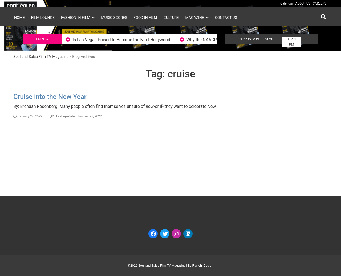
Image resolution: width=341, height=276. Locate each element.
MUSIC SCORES (114, 17)
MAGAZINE (194, 17)
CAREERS (319, 3)
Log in (17, 3)
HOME (19, 17)
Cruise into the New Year (50, 97)
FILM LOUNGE (43, 17)
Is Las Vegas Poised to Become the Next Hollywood (125, 39)
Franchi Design (202, 265)
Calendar (286, 3)
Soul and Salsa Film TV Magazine (40, 56)
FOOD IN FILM (145, 17)
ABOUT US (302, 3)
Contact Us (226, 17)
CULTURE (171, 17)
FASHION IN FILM (75, 17)
